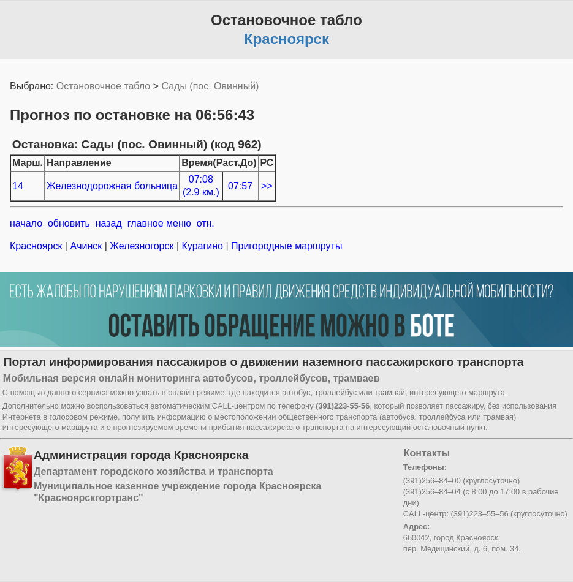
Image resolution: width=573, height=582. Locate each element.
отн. (205, 223)
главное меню (159, 223)
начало (26, 223)
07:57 (240, 186)
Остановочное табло (103, 86)
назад (109, 223)
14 (17, 186)
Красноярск (37, 246)
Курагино (202, 246)
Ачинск (86, 246)
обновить (69, 223)
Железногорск (141, 246)
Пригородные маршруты (286, 246)
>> (267, 186)
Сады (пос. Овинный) (210, 86)
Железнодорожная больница (112, 186)
